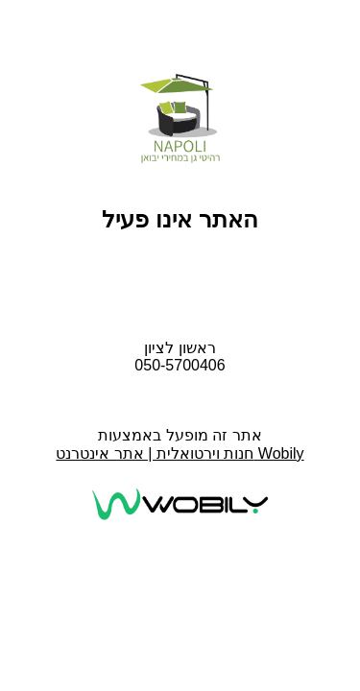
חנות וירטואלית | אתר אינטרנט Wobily (179, 453)
